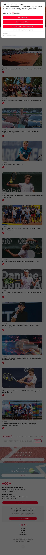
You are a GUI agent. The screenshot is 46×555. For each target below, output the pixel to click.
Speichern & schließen (23, 22)
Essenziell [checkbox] (8, 13)
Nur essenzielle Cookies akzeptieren (23, 26)
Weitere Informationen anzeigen (23, 30)
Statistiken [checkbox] (17, 13)
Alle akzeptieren (23, 17)
